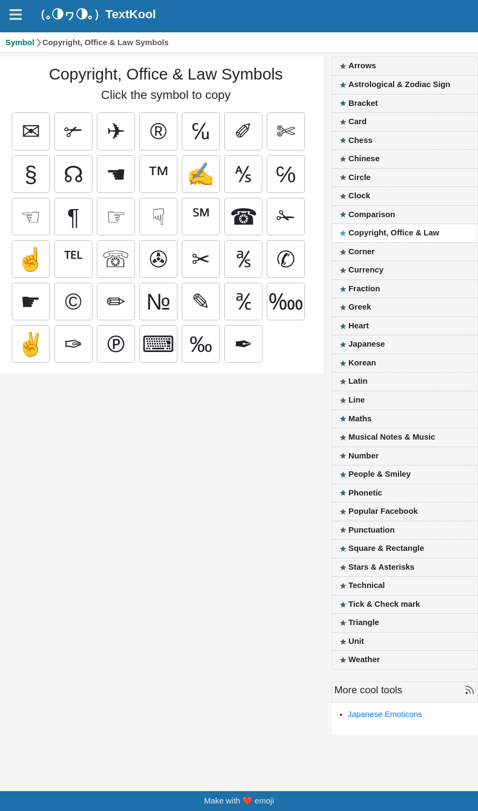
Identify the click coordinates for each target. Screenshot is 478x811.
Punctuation (371, 530)
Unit (356, 641)
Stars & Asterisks (381, 567)
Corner (361, 251)
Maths (360, 418)
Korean (362, 362)
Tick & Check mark (384, 604)
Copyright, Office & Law (393, 232)
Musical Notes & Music (391, 437)
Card (357, 121)
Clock (359, 195)
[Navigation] (15, 14)
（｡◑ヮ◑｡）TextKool (95, 14)
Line (356, 400)
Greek (359, 307)
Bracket (363, 103)
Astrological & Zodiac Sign (399, 84)
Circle (359, 177)
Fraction (364, 288)
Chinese (364, 158)
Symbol (19, 42)
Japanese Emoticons (385, 714)
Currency (365, 269)
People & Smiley (379, 474)
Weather (364, 659)
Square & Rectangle (386, 548)
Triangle (363, 622)
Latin (358, 381)
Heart (358, 325)
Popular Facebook (383, 511)
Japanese (366, 344)
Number (363, 455)
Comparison (371, 214)
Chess (360, 140)
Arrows (362, 65)
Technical (366, 585)
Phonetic (365, 493)
